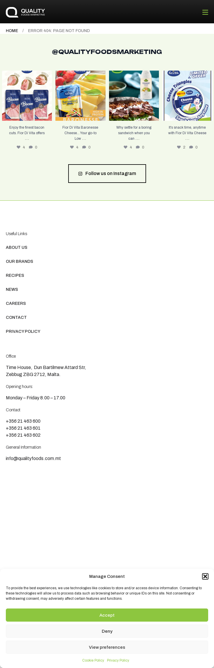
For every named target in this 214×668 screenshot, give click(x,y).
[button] (205, 576)
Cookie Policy (93, 660)
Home (12, 31)
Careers (16, 303)
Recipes (15, 275)
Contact (16, 317)
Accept (107, 615)
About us (16, 247)
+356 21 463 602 (23, 435)
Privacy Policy (118, 660)
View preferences (107, 647)
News (12, 289)
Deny (107, 631)
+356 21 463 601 (23, 428)
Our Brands (19, 261)
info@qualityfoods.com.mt (33, 458)
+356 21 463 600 (23, 421)
